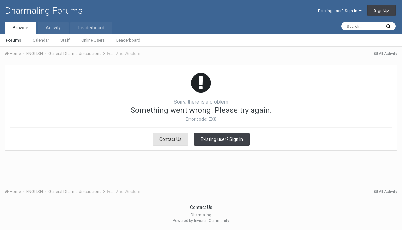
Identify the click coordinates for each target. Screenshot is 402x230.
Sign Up (381, 10)
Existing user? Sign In (340, 10)
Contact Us (170, 139)
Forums (13, 40)
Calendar (41, 40)
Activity (53, 27)
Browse (20, 27)
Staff (65, 40)
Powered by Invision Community (201, 220)
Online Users (93, 40)
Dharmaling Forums (44, 10)
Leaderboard (128, 40)
